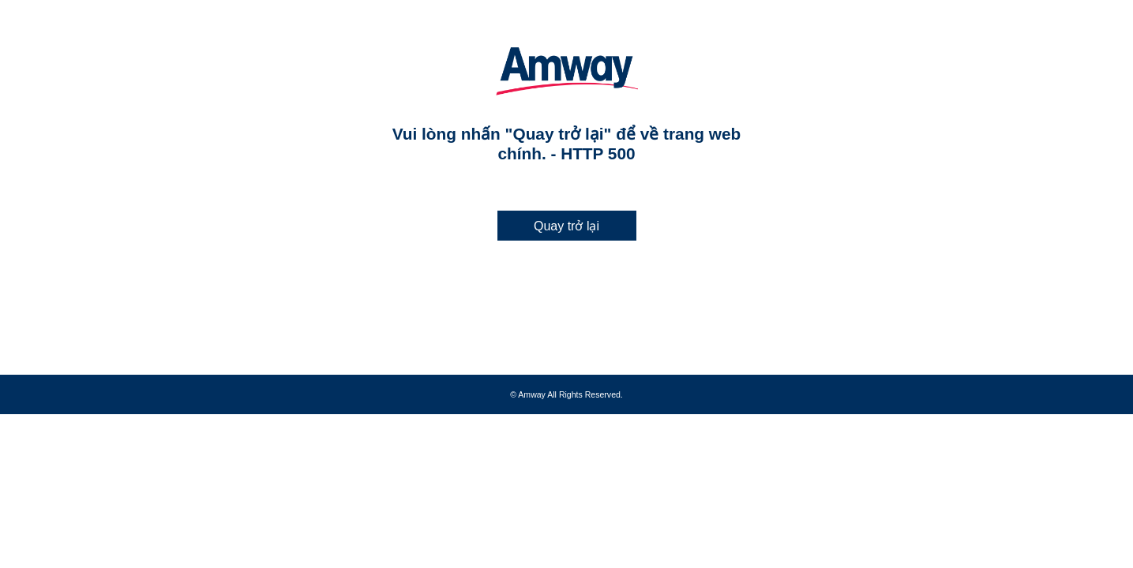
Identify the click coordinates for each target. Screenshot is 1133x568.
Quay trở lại (566, 226)
